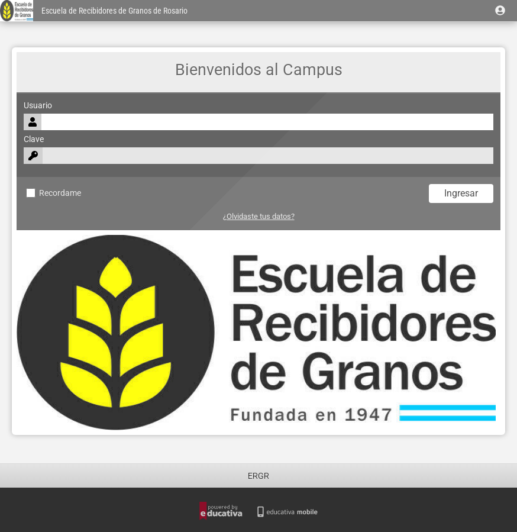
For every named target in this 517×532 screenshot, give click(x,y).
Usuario (38, 106)
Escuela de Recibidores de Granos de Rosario (114, 11)
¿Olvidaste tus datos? (259, 216)
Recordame (53, 193)
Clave (34, 139)
